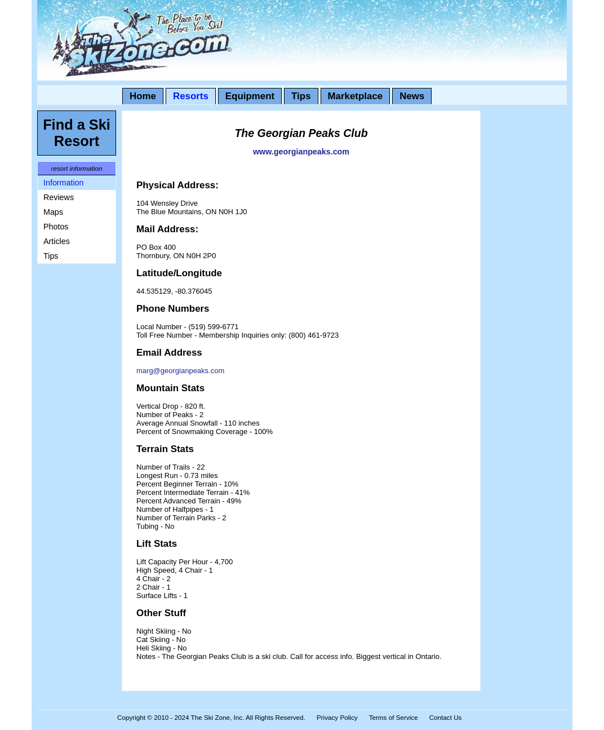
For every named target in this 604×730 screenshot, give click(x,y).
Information (63, 182)
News (411, 96)
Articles (56, 241)
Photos (56, 226)
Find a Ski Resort (76, 133)
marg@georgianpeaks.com (180, 370)
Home (143, 96)
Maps (53, 211)
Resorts (190, 96)
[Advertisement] (71, 438)
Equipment (249, 96)
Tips (300, 96)
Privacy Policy (337, 717)
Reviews (58, 197)
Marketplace (355, 96)
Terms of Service (393, 717)
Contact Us (445, 717)
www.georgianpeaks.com (301, 151)
